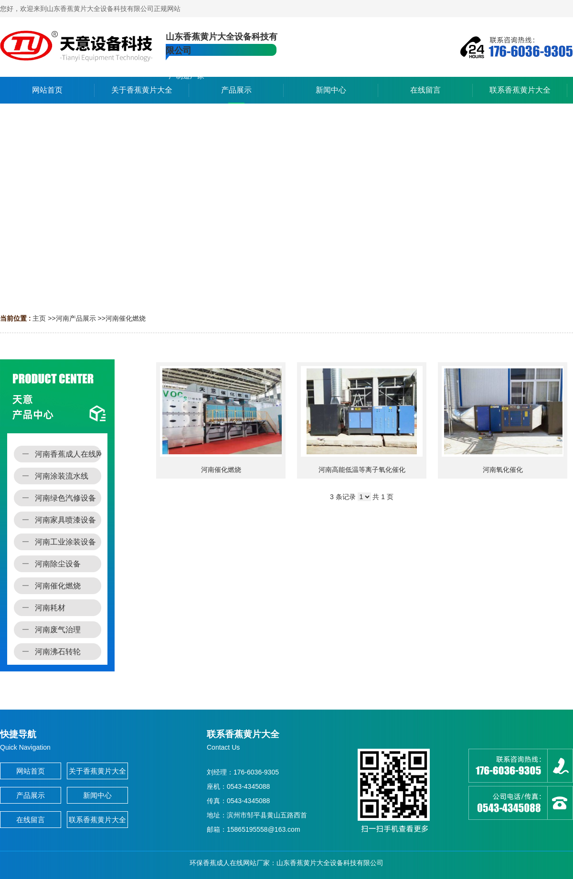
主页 (39, 318)
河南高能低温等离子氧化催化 (361, 469)
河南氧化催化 (503, 469)
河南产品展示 (76, 318)
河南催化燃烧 (126, 318)
